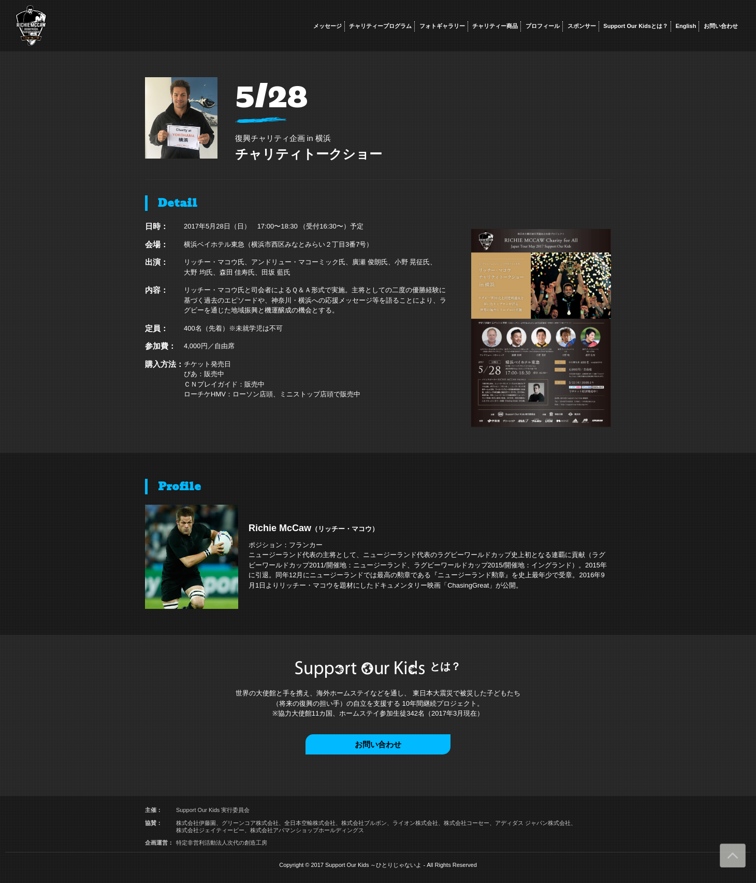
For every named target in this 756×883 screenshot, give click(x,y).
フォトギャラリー (442, 26)
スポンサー (582, 26)
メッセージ (327, 26)
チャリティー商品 (495, 26)
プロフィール (543, 26)
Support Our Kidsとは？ (635, 26)
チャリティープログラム (380, 26)
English (686, 26)
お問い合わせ (721, 26)
